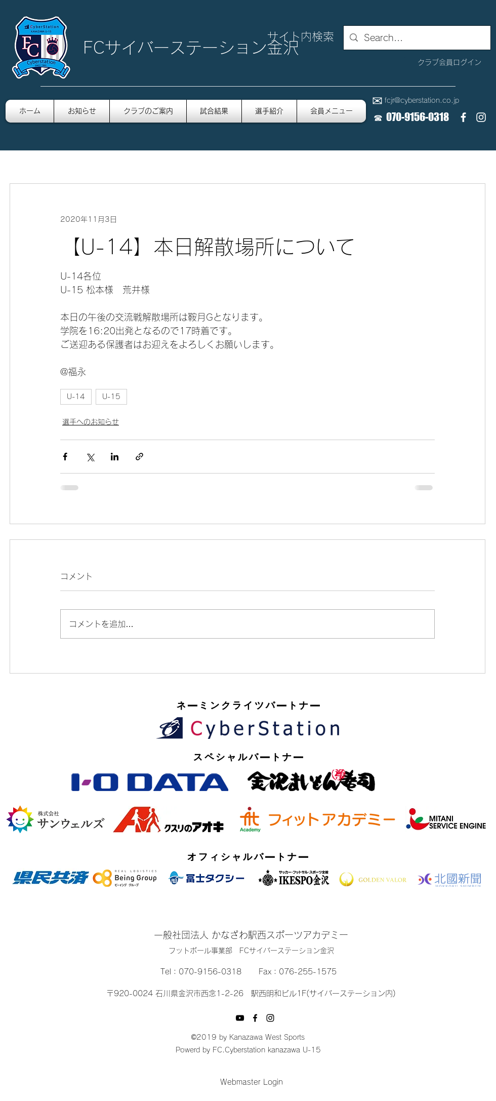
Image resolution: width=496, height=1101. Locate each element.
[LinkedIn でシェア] (114, 456)
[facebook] (463, 117)
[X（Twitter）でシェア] (90, 456)
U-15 (111, 396)
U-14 (76, 396)
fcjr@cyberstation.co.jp (422, 100)
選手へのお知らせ (90, 421)
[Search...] (416, 38)
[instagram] (481, 117)
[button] (331, 111)
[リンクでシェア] (139, 456)
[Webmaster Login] (251, 1082)
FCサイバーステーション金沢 (191, 48)
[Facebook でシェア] (65, 456)
